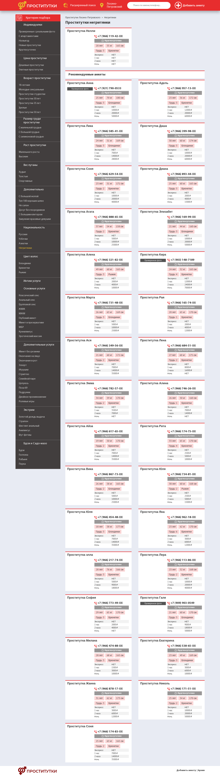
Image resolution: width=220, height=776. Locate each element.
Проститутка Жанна (81, 683)
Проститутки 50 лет (30, 112)
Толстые (23, 176)
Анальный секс (27, 300)
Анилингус (24, 430)
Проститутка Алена (81, 254)
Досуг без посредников (32, 210)
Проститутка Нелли (81, 31)
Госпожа (23, 455)
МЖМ (22, 313)
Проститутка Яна (152, 512)
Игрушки (23, 369)
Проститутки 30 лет (30, 98)
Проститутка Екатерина (157, 640)
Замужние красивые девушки (35, 219)
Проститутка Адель (154, 83)
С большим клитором (30, 214)
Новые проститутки (30, 45)
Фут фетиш (25, 435)
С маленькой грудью (30, 127)
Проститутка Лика (80, 126)
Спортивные (25, 181)
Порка (22, 464)
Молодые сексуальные (31, 89)
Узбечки (23, 239)
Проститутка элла (80, 555)
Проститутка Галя (153, 597)
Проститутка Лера (153, 555)
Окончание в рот (28, 360)
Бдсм (21, 450)
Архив (201, 770)
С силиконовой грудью (31, 136)
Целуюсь (24, 383)
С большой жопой (28, 196)
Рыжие (22, 272)
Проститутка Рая (152, 297)
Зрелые (23, 107)
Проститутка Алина (154, 383)
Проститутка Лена (153, 340)
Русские (23, 234)
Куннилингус (26, 331)
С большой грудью (29, 132)
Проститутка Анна (80, 83)
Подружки (24, 392)
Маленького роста (29, 152)
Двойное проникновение (32, 397)
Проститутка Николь (155, 683)
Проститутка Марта (81, 297)
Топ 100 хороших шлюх (31, 201)
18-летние (24, 85)
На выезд (24, 40)
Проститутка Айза (80, 426)
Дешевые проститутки (31, 65)
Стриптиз (24, 374)
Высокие (23, 156)
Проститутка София (81, 597)
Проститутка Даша (153, 126)
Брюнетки (24, 268)
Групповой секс (27, 304)
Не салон (24, 205)
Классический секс (29, 295)
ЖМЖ (22, 309)
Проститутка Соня (80, 169)
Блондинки (25, 263)
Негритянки (25, 248)
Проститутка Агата (80, 211)
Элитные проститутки (31, 69)
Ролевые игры (26, 401)
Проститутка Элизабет (156, 211)
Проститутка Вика (80, 469)
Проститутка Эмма (80, 383)
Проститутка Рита (153, 426)
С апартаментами (28, 36)
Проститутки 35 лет (30, 103)
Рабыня (23, 459)
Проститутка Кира (153, 254)
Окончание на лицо (29, 356)
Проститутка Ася (79, 340)
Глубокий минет (27, 318)
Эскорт (23, 365)
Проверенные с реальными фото (37, 31)
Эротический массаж (30, 336)
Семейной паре (27, 379)
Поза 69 (23, 388)
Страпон (23, 421)
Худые (22, 172)
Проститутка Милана (82, 640)
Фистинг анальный (29, 426)
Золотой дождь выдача (32, 417)
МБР (21, 327)
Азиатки (23, 243)
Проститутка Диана (154, 169)
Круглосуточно (27, 50)
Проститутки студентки (32, 94)
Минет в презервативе (31, 322)
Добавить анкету (186, 770)
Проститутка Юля (153, 469)
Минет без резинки (29, 351)
